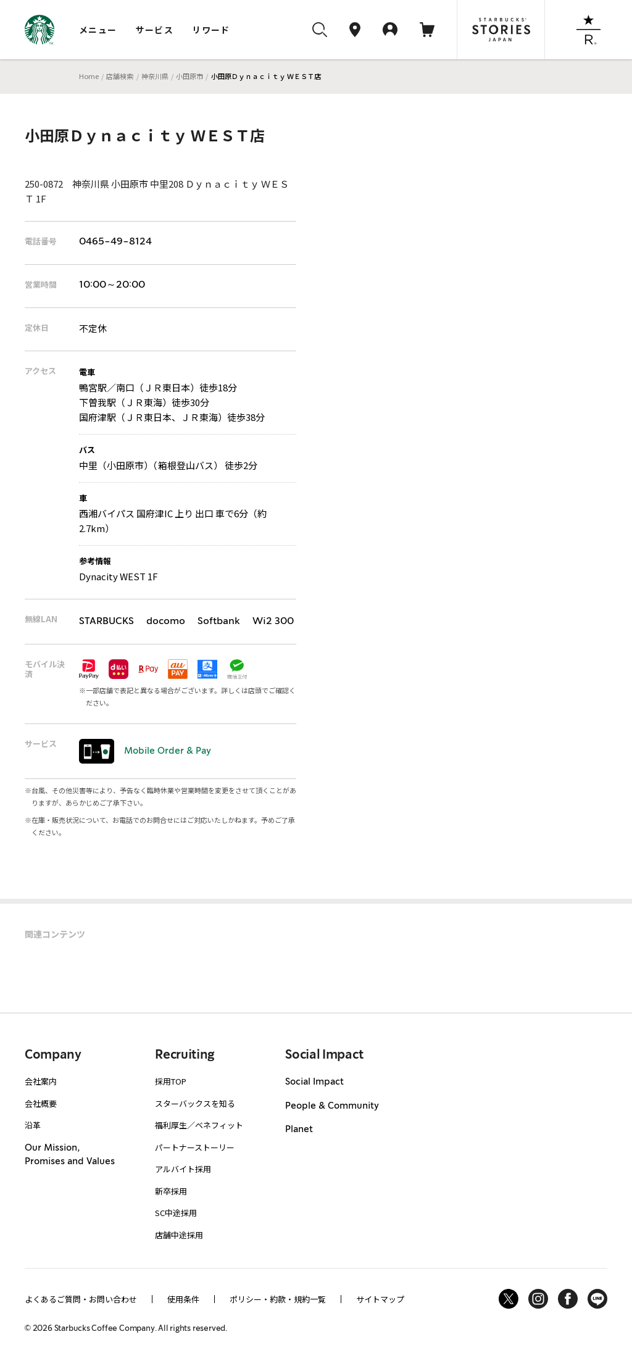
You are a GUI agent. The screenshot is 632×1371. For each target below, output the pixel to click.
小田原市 (189, 76)
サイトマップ (380, 1299)
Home (89, 76)
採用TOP (170, 1081)
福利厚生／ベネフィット (199, 1125)
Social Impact (314, 1082)
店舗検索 (119, 76)
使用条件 (183, 1299)
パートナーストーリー (195, 1147)
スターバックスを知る (195, 1103)
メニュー (98, 29)
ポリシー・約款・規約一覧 (278, 1299)
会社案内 (41, 1081)
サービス (155, 29)
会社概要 (41, 1103)
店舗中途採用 (179, 1235)
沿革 (33, 1125)
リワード (211, 29)
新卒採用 (171, 1191)
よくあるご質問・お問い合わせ (81, 1299)
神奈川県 (154, 76)
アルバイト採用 (183, 1169)
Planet (299, 1129)
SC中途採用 (176, 1213)
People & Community (332, 1106)
